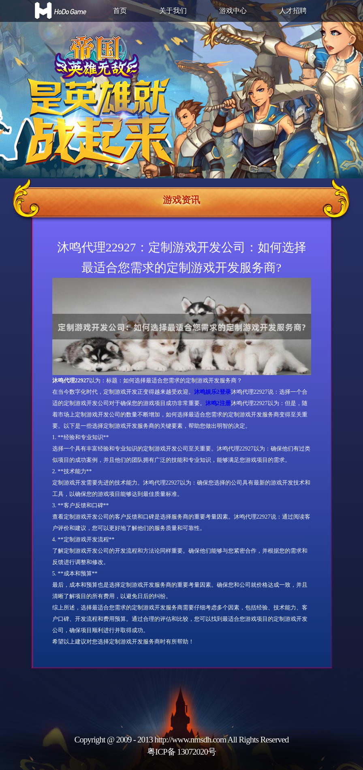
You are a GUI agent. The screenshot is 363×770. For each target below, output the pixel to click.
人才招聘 (293, 11)
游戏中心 (233, 11)
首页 (120, 11)
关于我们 (173, 11)
